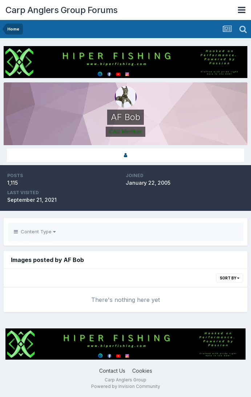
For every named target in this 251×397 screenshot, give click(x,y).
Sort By (229, 278)
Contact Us (112, 371)
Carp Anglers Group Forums (61, 10)
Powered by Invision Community (125, 386)
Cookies (142, 371)
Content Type (35, 231)
